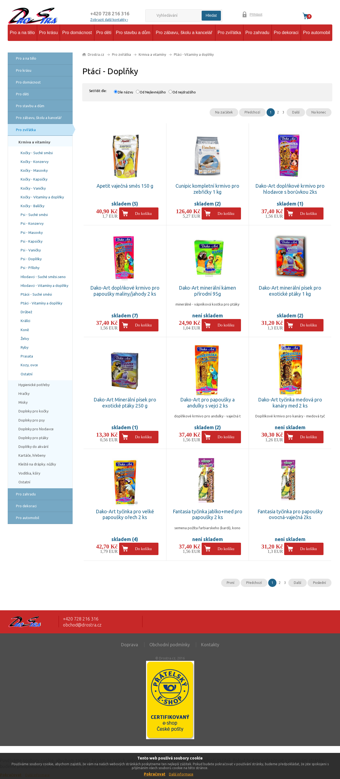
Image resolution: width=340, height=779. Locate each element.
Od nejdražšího (184, 92)
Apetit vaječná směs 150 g (125, 185)
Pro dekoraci (286, 32)
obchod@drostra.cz (82, 624)
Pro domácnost (77, 32)
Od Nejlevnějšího (153, 92)
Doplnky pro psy (31, 420)
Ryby (24, 347)
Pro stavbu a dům (133, 32)
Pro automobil (316, 32)
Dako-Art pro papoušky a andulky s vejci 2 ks (207, 402)
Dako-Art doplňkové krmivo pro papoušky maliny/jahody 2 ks (125, 290)
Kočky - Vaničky (33, 188)
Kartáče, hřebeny (31, 455)
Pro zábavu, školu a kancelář (184, 32)
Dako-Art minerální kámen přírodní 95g (207, 290)
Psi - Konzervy (32, 223)
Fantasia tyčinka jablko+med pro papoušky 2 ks (207, 514)
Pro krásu (48, 32)
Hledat (211, 15)
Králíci (25, 321)
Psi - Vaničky (31, 250)
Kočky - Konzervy (34, 161)
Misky (23, 402)
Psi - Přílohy (30, 268)
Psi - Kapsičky (31, 241)
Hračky (23, 393)
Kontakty (210, 644)
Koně (25, 330)
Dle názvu (125, 92)
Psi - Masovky (32, 232)
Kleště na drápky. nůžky (37, 464)
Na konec (318, 112)
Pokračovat (154, 774)
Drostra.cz (96, 54)
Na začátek (224, 112)
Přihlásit (255, 14)
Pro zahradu (257, 32)
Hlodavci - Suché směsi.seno (43, 277)
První (230, 582)
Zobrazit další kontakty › (109, 19)
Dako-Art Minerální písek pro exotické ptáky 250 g (125, 402)
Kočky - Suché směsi (37, 153)
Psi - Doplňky (31, 259)
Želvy (25, 338)
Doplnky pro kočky (33, 411)
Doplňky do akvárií (33, 446)
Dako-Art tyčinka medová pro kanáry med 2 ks (290, 402)
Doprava (129, 644)
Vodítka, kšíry (29, 473)
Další (296, 112)
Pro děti (103, 32)
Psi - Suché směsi (34, 215)
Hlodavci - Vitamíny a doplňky (44, 285)
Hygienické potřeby (34, 385)
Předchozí (252, 112)
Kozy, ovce (29, 365)
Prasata (27, 356)
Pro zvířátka (229, 32)
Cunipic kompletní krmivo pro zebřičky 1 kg (207, 189)
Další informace (181, 774)
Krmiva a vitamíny (34, 142)
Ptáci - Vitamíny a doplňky (41, 303)
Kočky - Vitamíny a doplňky (42, 197)
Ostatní (26, 374)
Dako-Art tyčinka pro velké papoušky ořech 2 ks (125, 514)
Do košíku (143, 213)
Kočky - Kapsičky (34, 179)
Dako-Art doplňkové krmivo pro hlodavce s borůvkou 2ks (290, 189)
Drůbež (26, 312)
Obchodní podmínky (169, 644)
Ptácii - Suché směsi (36, 294)
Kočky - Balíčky (32, 206)
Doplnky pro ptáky (33, 438)
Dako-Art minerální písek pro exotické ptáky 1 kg (290, 290)
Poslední (319, 582)
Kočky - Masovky (34, 170)
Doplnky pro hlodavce (36, 429)
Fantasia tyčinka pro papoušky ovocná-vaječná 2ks (290, 514)
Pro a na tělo (22, 32)
